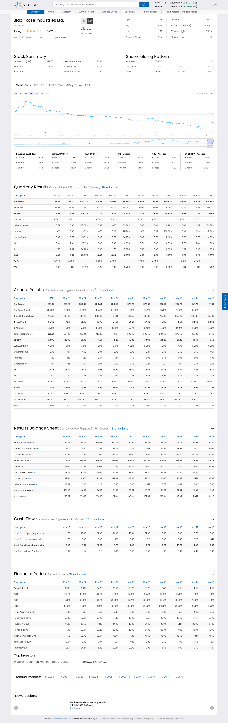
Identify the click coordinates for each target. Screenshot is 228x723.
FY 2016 (179, 676)
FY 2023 (79, 676)
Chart (51, 11)
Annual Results (86, 11)
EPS (87, 85)
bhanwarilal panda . (94, 662)
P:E (36, 85)
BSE (90, 21)
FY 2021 (108, 676)
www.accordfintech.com (61, 719)
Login (213, 4)
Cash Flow (129, 11)
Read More (75, 708)
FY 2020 (122, 676)
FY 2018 (151, 676)
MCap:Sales (73, 85)
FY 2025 (49, 676)
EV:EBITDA (56, 85)
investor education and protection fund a (41, 662)
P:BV (43, 85)
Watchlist (62, 37)
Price (27, 85)
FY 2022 (93, 676)
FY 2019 (136, 676)
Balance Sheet (109, 11)
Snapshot (35, 11)
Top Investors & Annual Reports (181, 11)
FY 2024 (64, 676)
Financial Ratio (150, 11)
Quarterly (66, 11)
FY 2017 (165, 676)
